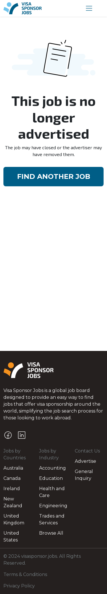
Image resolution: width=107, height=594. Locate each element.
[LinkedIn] (21, 435)
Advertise (85, 461)
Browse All (51, 533)
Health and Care (52, 492)
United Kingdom (13, 519)
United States (11, 536)
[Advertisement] (53, 256)
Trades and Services (51, 519)
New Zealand (12, 502)
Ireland (11, 488)
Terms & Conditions (25, 574)
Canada (12, 478)
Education (51, 478)
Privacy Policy (19, 586)
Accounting (52, 468)
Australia (13, 468)
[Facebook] (8, 435)
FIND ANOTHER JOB (53, 176)
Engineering (53, 505)
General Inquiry (84, 475)
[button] (89, 8)
